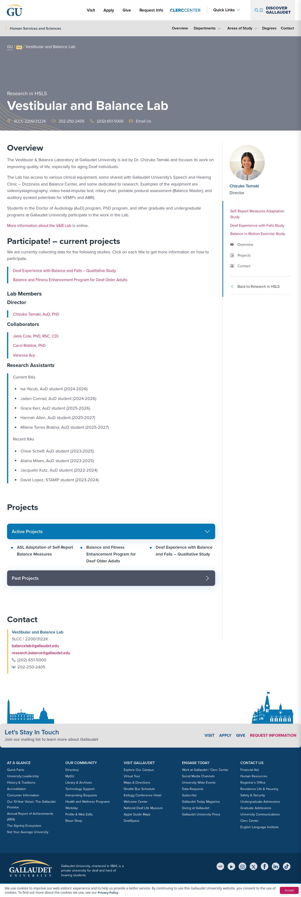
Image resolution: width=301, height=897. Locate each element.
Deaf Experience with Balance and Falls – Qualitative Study (67, 270)
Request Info (151, 10)
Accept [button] (289, 890)
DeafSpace (131, 820)
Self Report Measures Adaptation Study (257, 214)
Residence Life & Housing (259, 788)
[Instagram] (242, 866)
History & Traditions (21, 782)
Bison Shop (73, 820)
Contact (287, 28)
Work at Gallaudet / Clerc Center (205, 769)
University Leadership (23, 775)
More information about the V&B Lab (40, 225)
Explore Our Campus (139, 769)
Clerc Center (249, 820)
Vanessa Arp (24, 355)
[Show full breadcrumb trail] (20, 47)
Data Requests (192, 788)
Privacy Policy (109, 892)
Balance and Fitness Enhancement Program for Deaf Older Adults (73, 280)
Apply (109, 10)
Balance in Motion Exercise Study (257, 233)
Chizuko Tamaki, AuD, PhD (37, 314)
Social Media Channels (198, 775)
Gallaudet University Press (201, 813)
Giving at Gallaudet (195, 807)
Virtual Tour (132, 775)
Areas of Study (239, 28)
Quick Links (224, 10)
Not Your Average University (27, 831)
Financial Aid (249, 769)
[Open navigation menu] (272, 10)
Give (127, 10)
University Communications (260, 813)
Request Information (271, 735)
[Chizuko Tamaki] (258, 162)
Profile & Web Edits (79, 813)
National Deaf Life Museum (143, 807)
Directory (72, 769)
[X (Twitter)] (253, 866)
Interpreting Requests (81, 794)
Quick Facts (15, 769)
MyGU (69, 775)
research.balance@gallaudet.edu (42, 653)
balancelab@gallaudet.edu (36, 646)
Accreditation (16, 788)
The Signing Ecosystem (24, 825)
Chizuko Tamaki (244, 186)
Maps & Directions (137, 782)
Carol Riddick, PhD (30, 345)
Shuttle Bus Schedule (139, 788)
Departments (205, 28)
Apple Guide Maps (137, 813)
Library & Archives (78, 782)
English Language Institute (259, 826)
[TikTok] (286, 866)
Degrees (269, 28)
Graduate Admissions (255, 807)
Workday (71, 807)
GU (10, 47)
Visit (91, 10)
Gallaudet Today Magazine (201, 801)
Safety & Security (252, 794)
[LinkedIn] (275, 866)
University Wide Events (199, 782)
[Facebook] (264, 866)
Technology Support (80, 788)
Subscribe (189, 794)
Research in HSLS (27, 92)
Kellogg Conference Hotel (142, 794)
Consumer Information (23, 794)
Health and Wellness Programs (87, 801)
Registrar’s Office (252, 782)
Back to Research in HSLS (255, 286)
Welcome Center (136, 801)
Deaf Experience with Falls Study (257, 225)
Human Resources (253, 775)
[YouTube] (231, 866)
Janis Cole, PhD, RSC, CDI (37, 336)
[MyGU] (220, 866)
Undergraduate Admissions (260, 801)
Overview (180, 28)
